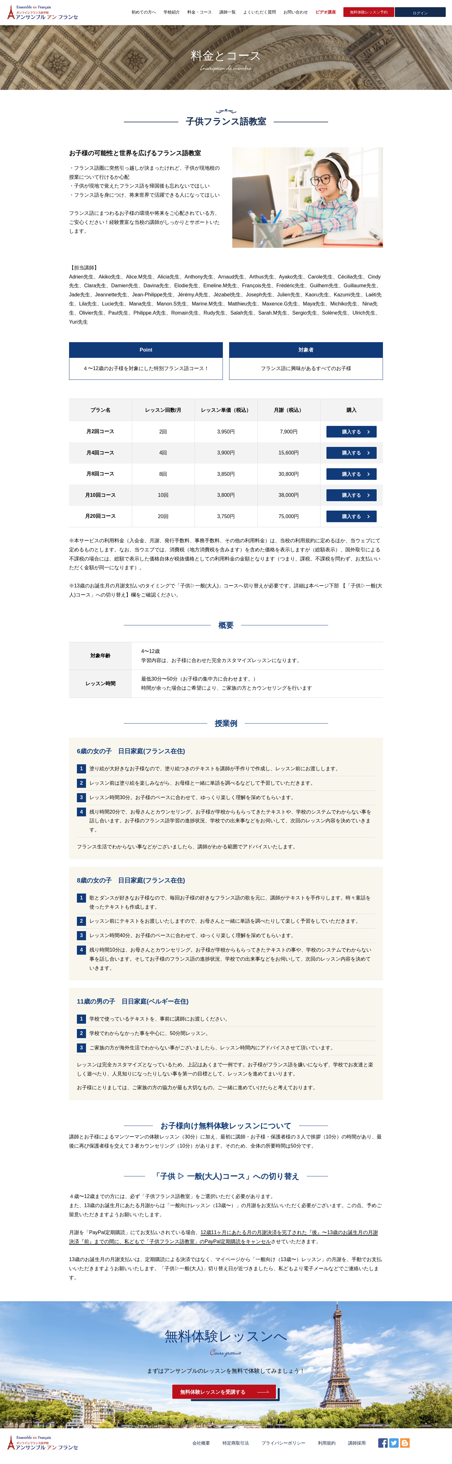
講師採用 (357, 1449)
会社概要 (201, 1449)
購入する (352, 432)
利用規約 (327, 1449)
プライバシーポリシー (283, 1449)
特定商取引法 (236, 1449)
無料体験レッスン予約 (368, 12)
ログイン (420, 12)
